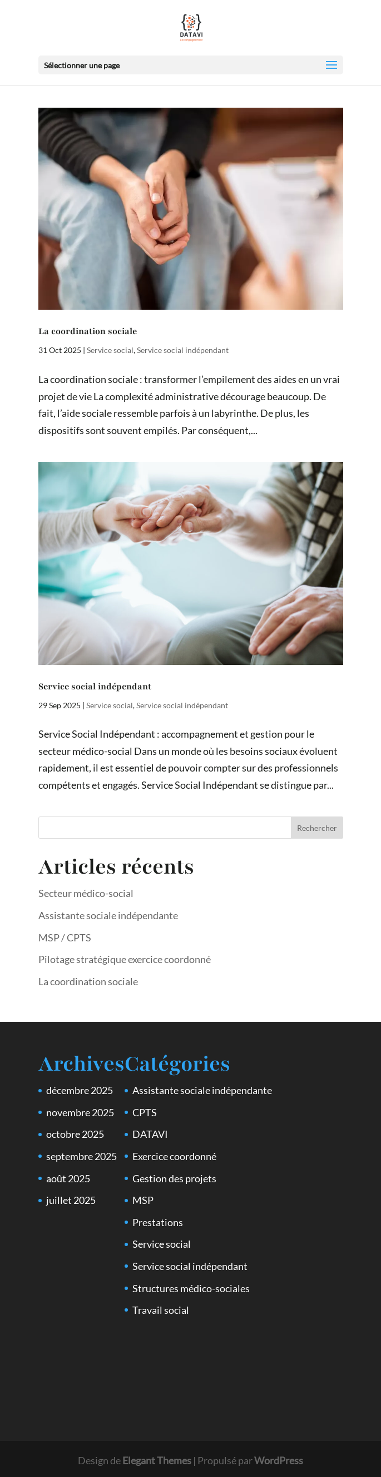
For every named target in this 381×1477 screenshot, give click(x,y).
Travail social (160, 1310)
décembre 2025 (79, 1090)
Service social (110, 350)
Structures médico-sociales (191, 1288)
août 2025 (68, 1178)
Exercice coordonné (174, 1156)
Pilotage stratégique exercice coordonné (124, 959)
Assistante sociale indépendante (108, 915)
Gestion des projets (174, 1178)
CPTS (144, 1112)
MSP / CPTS (64, 937)
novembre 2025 (80, 1112)
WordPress (278, 1460)
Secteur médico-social (85, 893)
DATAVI (150, 1134)
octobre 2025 (75, 1134)
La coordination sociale (87, 331)
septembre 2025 (81, 1156)
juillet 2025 (71, 1200)
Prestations (157, 1222)
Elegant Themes (156, 1460)
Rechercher (317, 828)
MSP (143, 1200)
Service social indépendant (183, 350)
